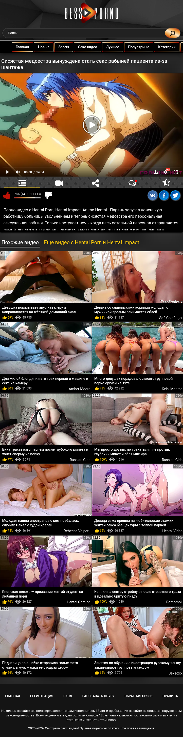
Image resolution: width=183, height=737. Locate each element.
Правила (170, 696)
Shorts (65, 47)
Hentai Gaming (78, 602)
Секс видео (88, 47)
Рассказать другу (98, 696)
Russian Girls (80, 460)
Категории (167, 47)
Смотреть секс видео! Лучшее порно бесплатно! (82, 728)
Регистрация (41, 696)
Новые (44, 47)
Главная (23, 47)
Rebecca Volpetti (77, 531)
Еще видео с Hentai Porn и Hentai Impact (91, 242)
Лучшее (113, 47)
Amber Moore (79, 389)
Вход (67, 696)
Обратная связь (138, 696)
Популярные (139, 47)
